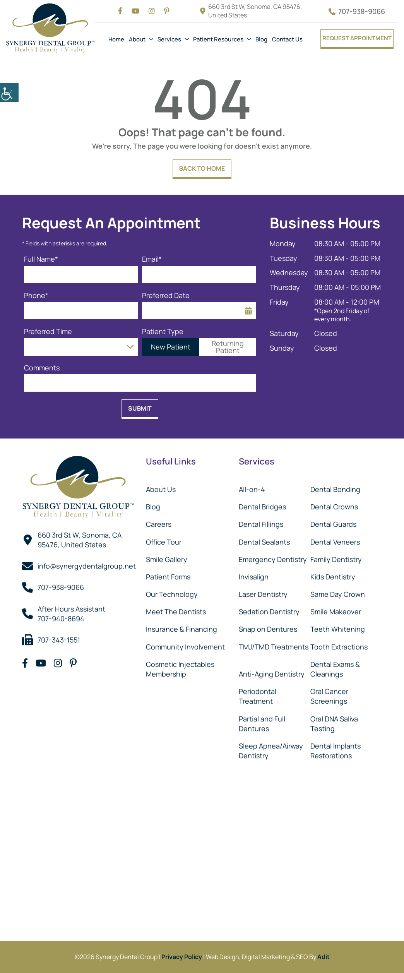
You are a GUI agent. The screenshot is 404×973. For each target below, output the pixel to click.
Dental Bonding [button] (335, 486)
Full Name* (41, 259)
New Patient (170, 346)
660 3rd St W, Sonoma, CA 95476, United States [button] (251, 10)
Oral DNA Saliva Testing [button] (334, 720)
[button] (9, 92)
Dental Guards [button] (333, 521)
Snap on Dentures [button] (268, 626)
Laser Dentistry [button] (263, 591)
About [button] (137, 39)
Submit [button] (140, 408)
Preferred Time (48, 331)
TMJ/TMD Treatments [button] (273, 644)
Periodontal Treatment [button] (257, 693)
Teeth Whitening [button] (337, 626)
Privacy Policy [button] (181, 956)
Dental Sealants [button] (264, 539)
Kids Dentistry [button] (332, 574)
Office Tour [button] (163, 539)
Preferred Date (166, 295)
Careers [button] (158, 521)
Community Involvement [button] (185, 644)
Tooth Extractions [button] (339, 644)
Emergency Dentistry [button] (273, 556)
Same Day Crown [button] (337, 591)
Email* (152, 259)
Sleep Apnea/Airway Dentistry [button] (271, 747)
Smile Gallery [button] (166, 556)
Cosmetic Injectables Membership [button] (180, 666)
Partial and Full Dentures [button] (262, 720)
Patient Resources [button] (218, 39)
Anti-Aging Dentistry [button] (272, 671)
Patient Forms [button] (168, 574)
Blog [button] (261, 39)
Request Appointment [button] (357, 38)
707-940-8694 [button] (61, 615)
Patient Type (162, 331)
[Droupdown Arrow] (130, 347)
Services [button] (169, 39)
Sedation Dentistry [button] (269, 609)
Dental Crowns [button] (334, 504)
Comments (42, 367)
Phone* (36, 295)
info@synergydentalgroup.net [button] (87, 563)
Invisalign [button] (254, 574)
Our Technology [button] (172, 591)
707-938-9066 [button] (357, 11)
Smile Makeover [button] (335, 609)
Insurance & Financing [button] (181, 626)
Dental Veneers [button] (335, 539)
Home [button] (116, 39)
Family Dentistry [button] (336, 556)
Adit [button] (323, 956)
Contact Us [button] (287, 39)
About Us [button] (161, 486)
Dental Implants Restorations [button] (335, 747)
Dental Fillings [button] (261, 521)
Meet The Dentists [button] (176, 609)
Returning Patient (228, 347)
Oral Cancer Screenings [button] (329, 693)
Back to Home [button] (202, 168)
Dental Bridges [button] (262, 504)
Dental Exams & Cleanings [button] (335, 666)
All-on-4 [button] (252, 486)
